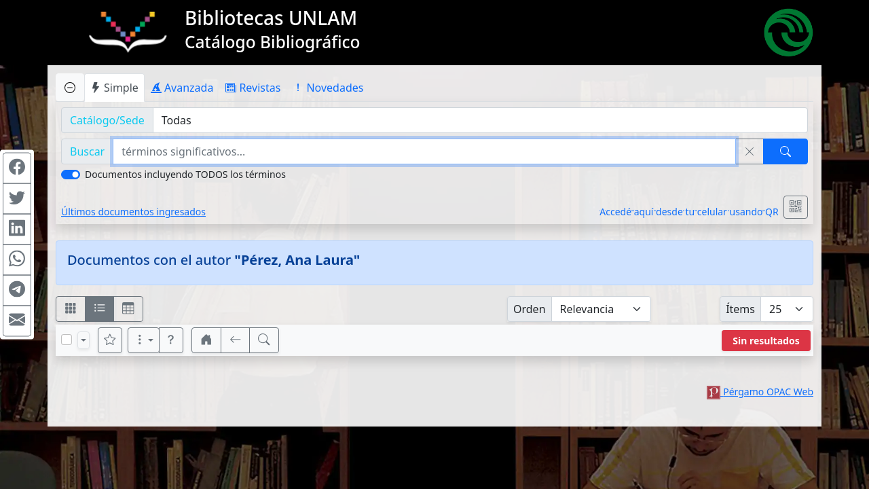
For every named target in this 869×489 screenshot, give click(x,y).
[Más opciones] (144, 340)
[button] (171, 340)
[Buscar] (785, 151)
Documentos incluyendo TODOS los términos (185, 174)
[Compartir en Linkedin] (17, 229)
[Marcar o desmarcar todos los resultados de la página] (66, 339)
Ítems (740, 309)
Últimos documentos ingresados (133, 211)
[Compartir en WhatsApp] (17, 260)
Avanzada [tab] (182, 87)
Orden (529, 309)
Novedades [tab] (328, 87)
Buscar (87, 151)
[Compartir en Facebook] (17, 168)
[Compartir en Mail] (17, 321)
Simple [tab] (114, 87)
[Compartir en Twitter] (17, 199)
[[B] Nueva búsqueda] (264, 340)
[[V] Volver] (236, 340)
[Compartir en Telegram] (17, 290)
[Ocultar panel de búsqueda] (70, 87)
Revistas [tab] (252, 87)
